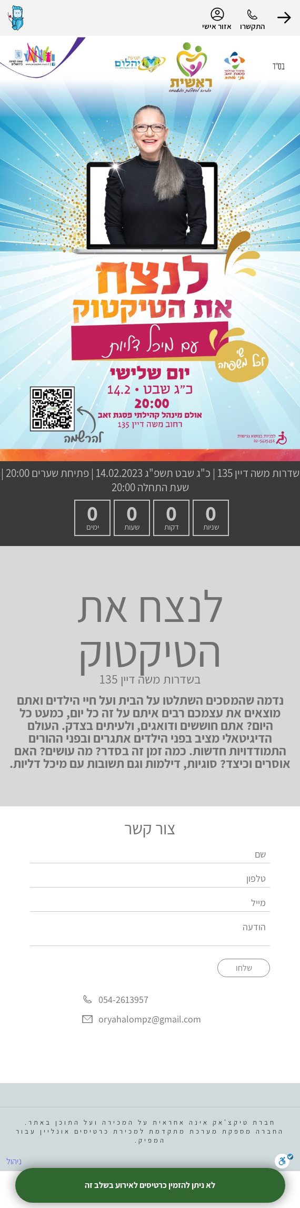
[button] (284, 18)
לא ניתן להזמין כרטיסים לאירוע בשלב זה (150, 1185)
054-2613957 (123, 999)
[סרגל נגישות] (284, 1163)
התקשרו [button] (252, 26)
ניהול (14, 1161)
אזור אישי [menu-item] (217, 19)
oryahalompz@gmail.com (149, 1019)
